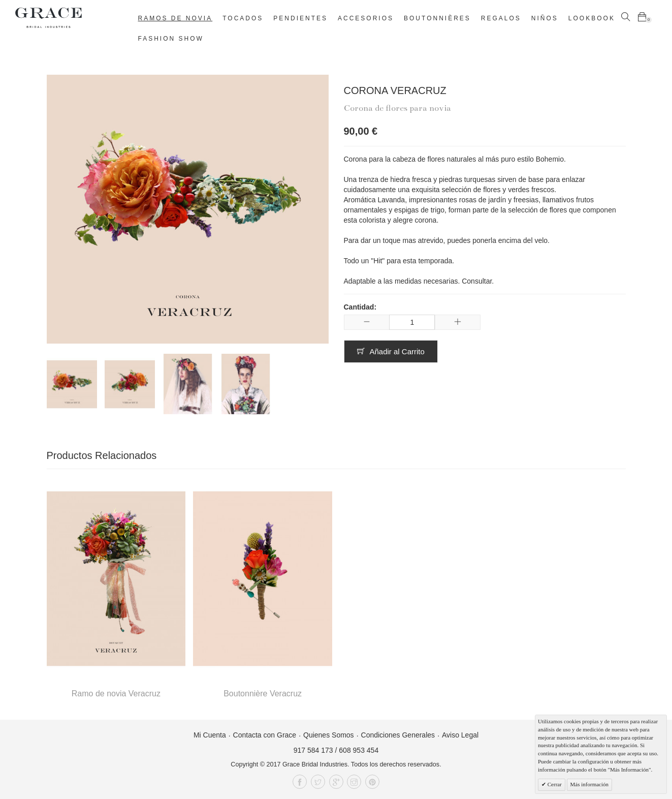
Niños (544, 18)
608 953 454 (358, 750)
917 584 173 (313, 750)
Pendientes (300, 18)
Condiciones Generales (398, 735)
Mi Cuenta (210, 735)
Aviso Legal (460, 735)
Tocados (242, 18)
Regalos (501, 18)
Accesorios (366, 18)
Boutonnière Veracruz (262, 693)
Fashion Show (171, 38)
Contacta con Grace (265, 735)
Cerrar (554, 784)
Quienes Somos (328, 735)
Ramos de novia (175, 18)
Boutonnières (437, 18)
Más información (589, 784)
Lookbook (591, 18)
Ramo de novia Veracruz (116, 693)
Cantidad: (360, 307)
